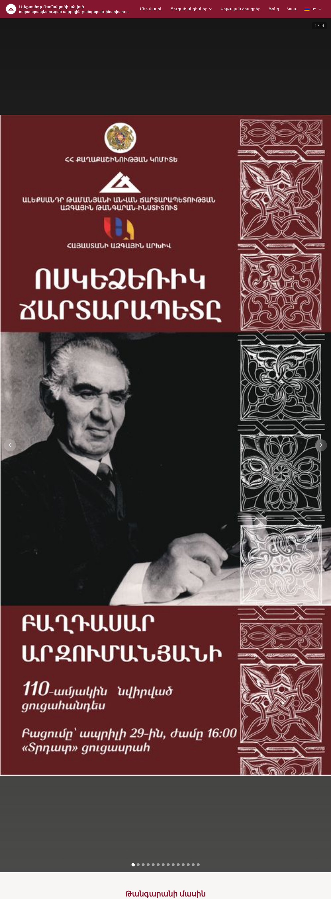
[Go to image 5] (153, 864)
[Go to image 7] (163, 864)
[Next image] (321, 445)
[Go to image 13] (193, 864)
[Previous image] (10, 445)
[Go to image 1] (133, 864)
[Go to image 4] (148, 864)
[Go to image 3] (143, 864)
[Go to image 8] (168, 864)
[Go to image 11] (183, 864)
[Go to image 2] (138, 864)
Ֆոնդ (274, 9)
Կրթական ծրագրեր (241, 9)
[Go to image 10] (178, 864)
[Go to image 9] (173, 864)
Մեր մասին (151, 9)
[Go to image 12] (188, 864)
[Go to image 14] (198, 864)
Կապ (292, 9)
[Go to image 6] (158, 864)
